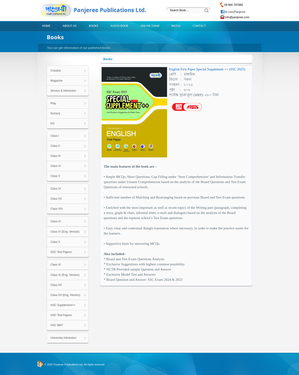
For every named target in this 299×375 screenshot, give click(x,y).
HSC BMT (56, 325)
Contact (199, 26)
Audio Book (119, 26)
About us (70, 26)
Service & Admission (63, 90)
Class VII (56, 198)
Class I (54, 135)
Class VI (55, 188)
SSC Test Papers (61, 252)
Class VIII (56, 208)
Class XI (55, 264)
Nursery (55, 113)
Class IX (55, 221)
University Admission (63, 337)
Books (93, 26)
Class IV (55, 166)
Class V (55, 176)
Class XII (56, 285)
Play (53, 103)
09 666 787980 (233, 5)
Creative (55, 70)
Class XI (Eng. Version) (64, 275)
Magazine (56, 80)
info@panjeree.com (237, 17)
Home (46, 26)
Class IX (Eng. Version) (64, 231)
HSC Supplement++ (62, 305)
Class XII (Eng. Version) (65, 295)
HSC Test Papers (61, 315)
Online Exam (149, 26)
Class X (55, 242)
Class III (55, 156)
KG (52, 123)
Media (176, 26)
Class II (55, 146)
